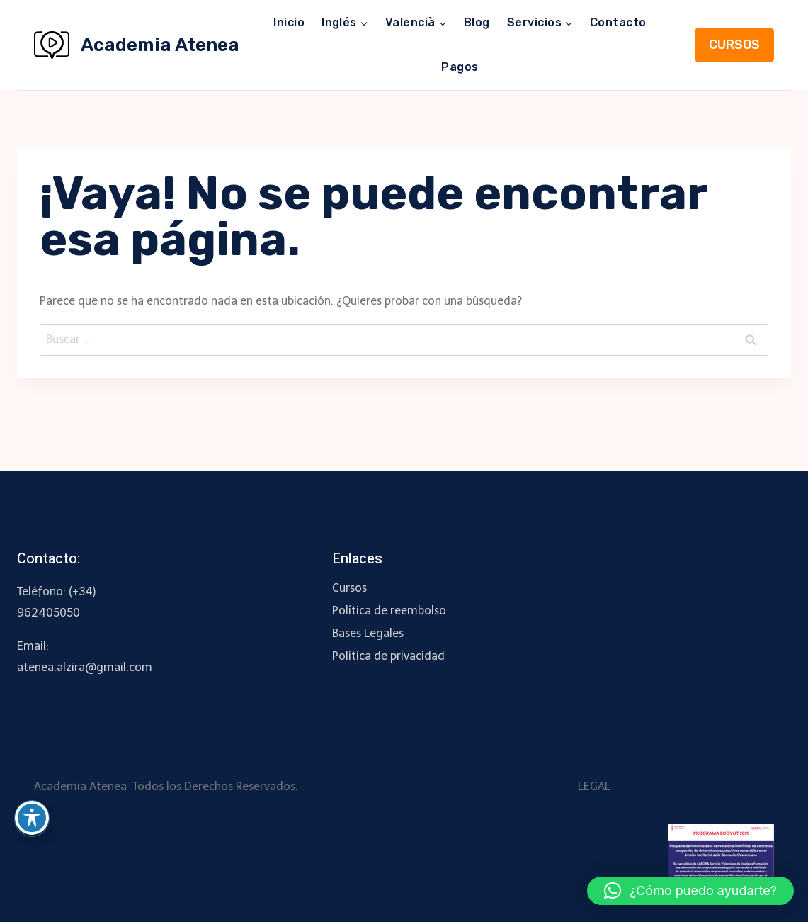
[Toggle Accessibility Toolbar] (32, 818)
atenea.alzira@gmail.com (84, 667)
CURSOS (734, 44)
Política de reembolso (389, 610)
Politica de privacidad (388, 656)
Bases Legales (368, 633)
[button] (690, 891)
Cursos (349, 588)
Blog (477, 22)
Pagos (459, 67)
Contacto (618, 22)
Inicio (289, 22)
